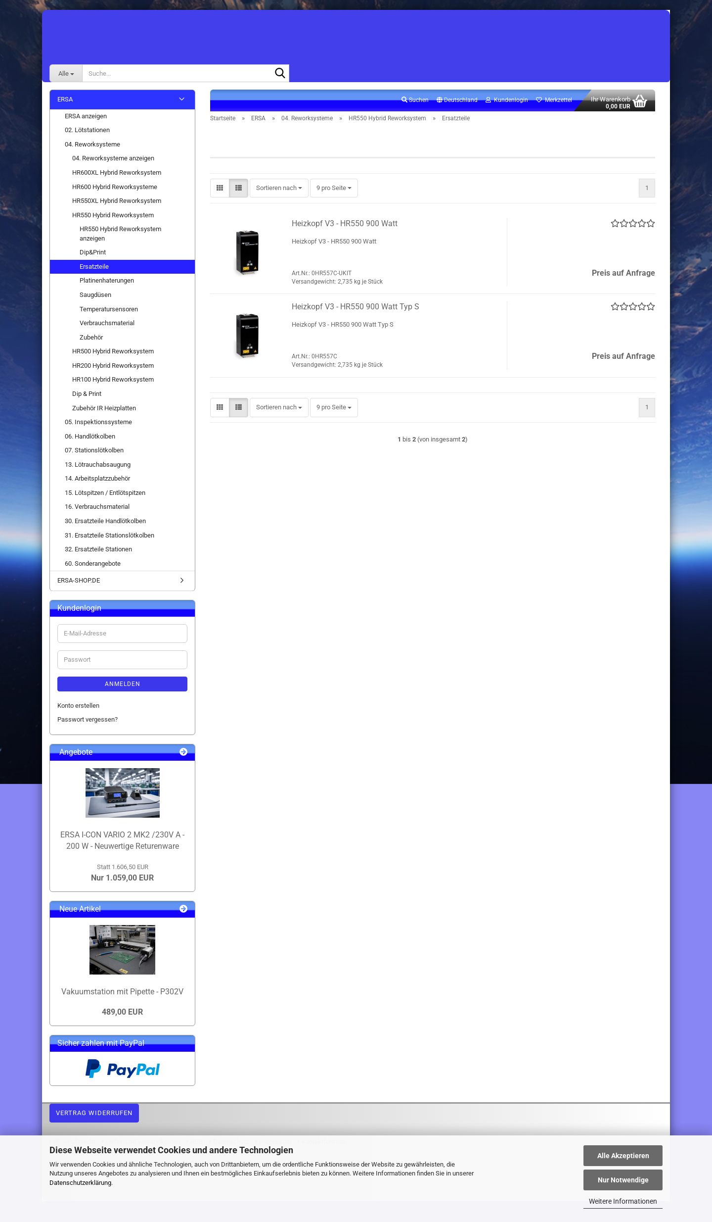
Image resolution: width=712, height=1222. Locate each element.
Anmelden (122, 686)
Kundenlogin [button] (507, 101)
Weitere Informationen (623, 1201)
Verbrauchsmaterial (107, 325)
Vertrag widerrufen (94, 1115)
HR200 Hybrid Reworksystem (113, 367)
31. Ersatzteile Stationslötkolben (109, 536)
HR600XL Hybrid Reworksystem (116, 174)
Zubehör (91, 339)
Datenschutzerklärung (80, 1182)
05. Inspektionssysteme (98, 424)
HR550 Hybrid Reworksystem (113, 217)
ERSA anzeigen (86, 118)
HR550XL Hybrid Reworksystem (116, 202)
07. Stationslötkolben (94, 452)
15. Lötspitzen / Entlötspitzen (105, 494)
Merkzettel (554, 101)
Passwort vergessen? (87, 721)
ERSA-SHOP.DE (78, 582)
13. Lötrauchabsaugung (98, 466)
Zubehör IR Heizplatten (104, 409)
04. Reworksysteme (92, 146)
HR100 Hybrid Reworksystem (113, 381)
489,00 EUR (122, 1014)
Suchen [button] (415, 101)
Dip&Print (93, 254)
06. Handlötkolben (90, 438)
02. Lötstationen (87, 132)
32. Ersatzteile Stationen (98, 551)
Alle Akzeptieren (623, 1156)
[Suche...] (65, 73)
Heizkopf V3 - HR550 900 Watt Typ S (355, 308)
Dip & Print (86, 395)
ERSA (65, 101)
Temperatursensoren (109, 310)
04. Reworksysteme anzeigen (113, 160)
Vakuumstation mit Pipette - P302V (122, 993)
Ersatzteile (94, 268)
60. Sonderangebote (93, 565)
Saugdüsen (95, 296)
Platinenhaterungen (107, 282)
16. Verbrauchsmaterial (97, 508)
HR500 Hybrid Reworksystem (113, 353)
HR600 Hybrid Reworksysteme (114, 188)
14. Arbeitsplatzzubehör (97, 480)
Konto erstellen (78, 707)
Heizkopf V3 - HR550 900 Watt (345, 225)
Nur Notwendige (623, 1180)
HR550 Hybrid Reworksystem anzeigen (120, 235)
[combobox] (279, 190)
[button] (457, 102)
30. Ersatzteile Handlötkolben (105, 523)
